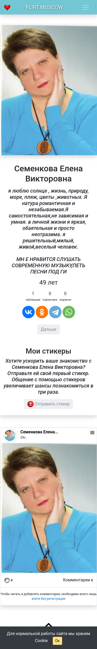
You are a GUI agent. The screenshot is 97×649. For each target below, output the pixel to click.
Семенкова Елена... (39, 431)
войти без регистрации (48, 599)
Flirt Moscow (44, 7)
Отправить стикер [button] (48, 404)
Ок (57, 641)
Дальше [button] (48, 329)
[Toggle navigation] (85, 7)
